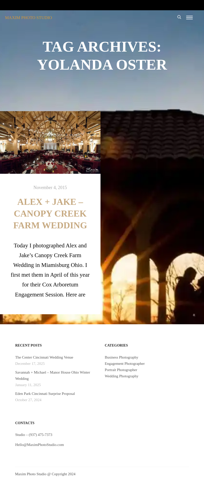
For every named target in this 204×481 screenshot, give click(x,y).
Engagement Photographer (125, 364)
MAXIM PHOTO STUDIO (28, 17)
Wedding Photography (121, 376)
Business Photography (121, 357)
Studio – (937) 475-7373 (33, 435)
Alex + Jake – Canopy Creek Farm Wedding (50, 213)
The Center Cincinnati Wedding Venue (44, 357)
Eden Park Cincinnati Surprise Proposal (45, 394)
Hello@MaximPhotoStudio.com (39, 445)
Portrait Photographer (121, 370)
